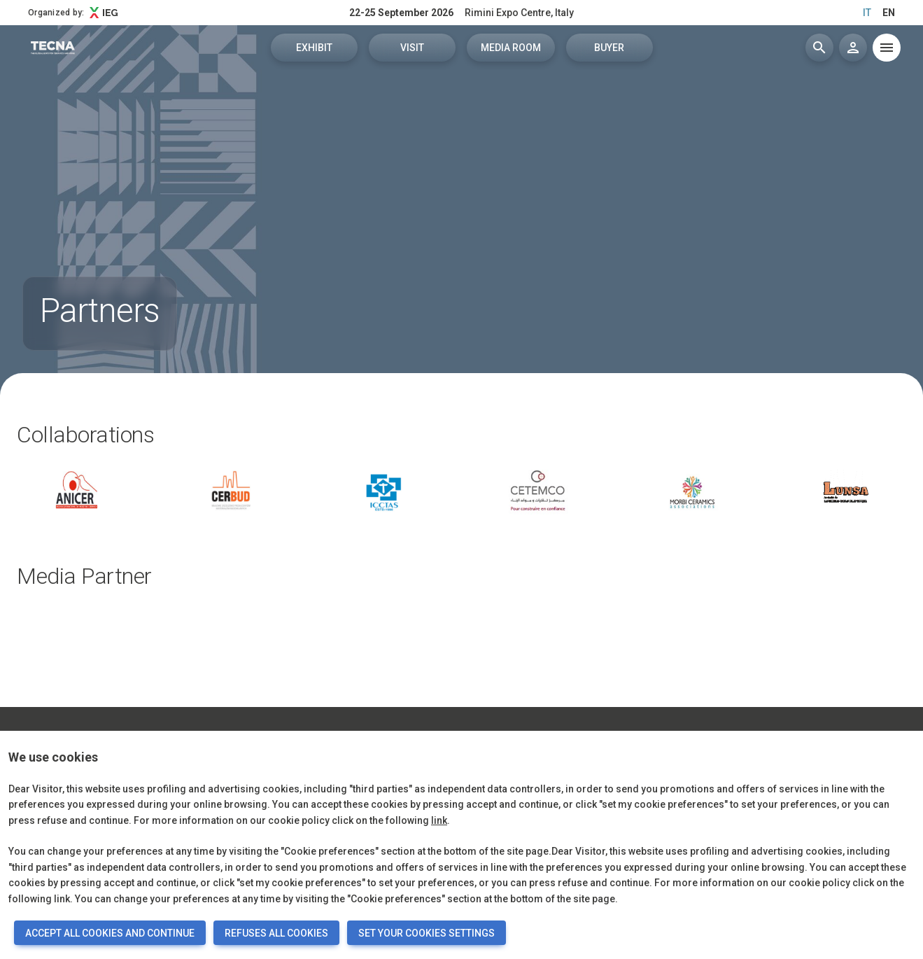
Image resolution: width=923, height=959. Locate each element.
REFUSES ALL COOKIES (276, 933)
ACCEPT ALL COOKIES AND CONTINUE (110, 933)
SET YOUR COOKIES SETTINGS (426, 933)
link (439, 820)
